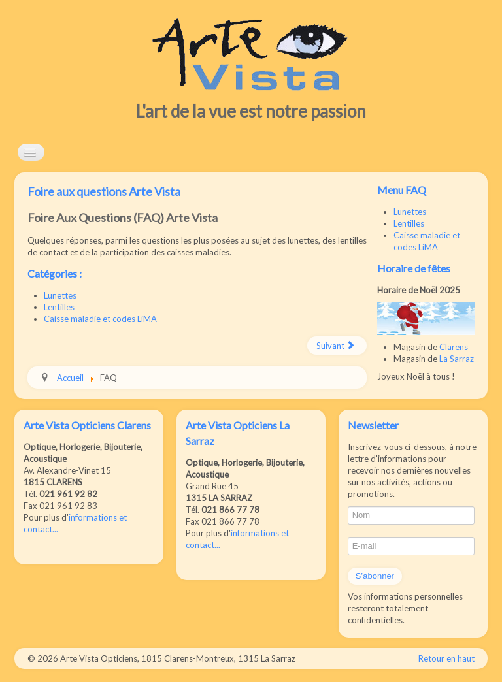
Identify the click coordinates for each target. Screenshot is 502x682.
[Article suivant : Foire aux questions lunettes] (337, 345)
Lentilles (59, 307)
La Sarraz (456, 358)
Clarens (453, 347)
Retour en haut (446, 658)
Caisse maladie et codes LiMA (100, 319)
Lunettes (60, 295)
